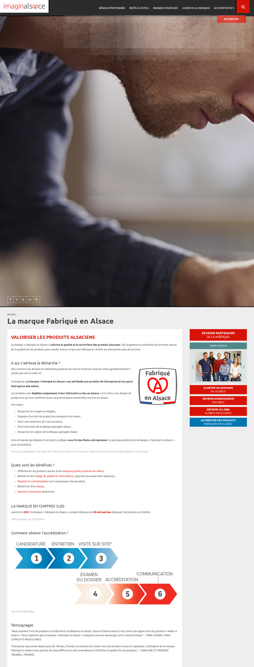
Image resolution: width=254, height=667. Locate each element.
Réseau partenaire (117, 6)
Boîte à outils (143, 6)
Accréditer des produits (218, 422)
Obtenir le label (218, 411)
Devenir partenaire (218, 334)
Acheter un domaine (218, 389)
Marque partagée (169, 6)
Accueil (11, 314)
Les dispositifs (226, 6)
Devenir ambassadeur (218, 400)
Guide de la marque (199, 6)
